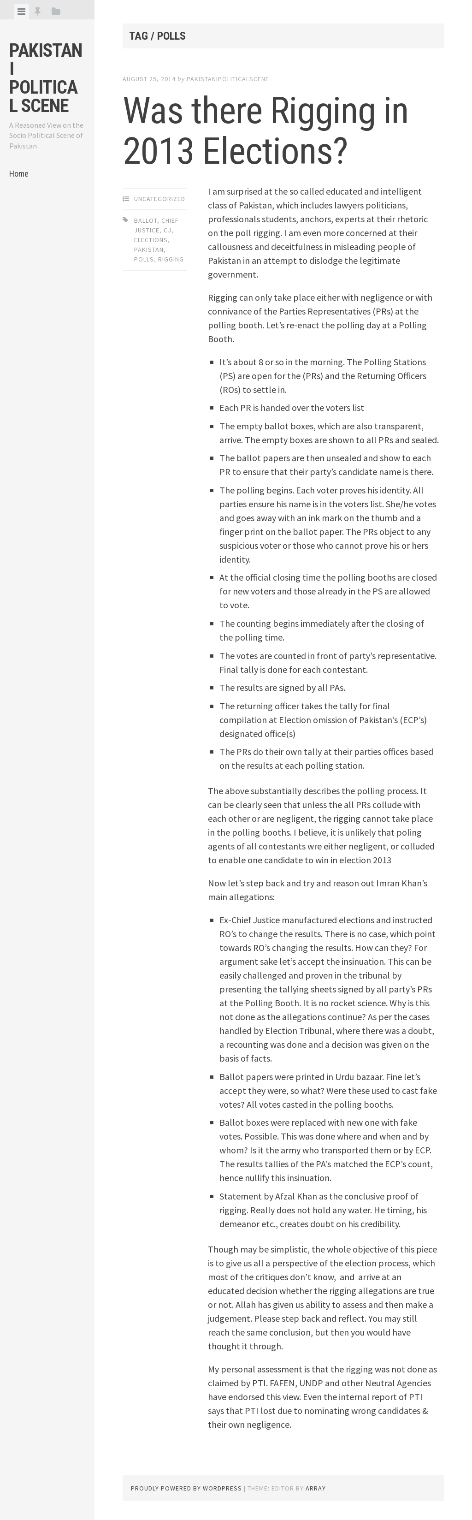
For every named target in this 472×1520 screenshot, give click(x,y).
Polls (144, 259)
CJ (167, 230)
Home (19, 173)
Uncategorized (159, 199)
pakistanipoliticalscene (228, 79)
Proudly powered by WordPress (186, 1488)
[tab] (21, 11)
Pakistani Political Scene (45, 78)
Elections (151, 240)
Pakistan (149, 249)
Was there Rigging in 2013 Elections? (265, 131)
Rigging (171, 259)
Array (316, 1488)
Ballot (145, 220)
